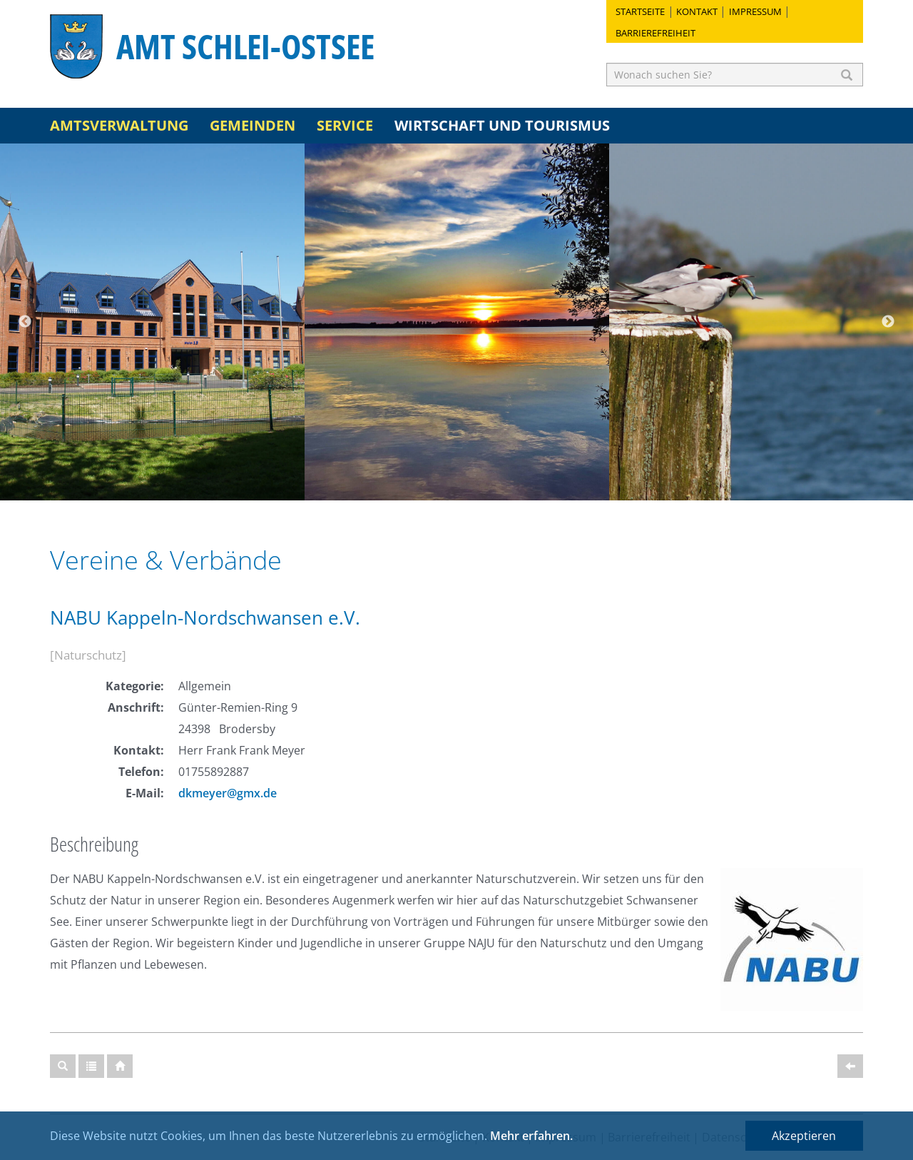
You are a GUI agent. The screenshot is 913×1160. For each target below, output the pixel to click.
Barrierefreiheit (655, 32)
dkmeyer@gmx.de (227, 793)
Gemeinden (252, 125)
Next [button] (888, 322)
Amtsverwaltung (119, 125)
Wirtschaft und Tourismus (502, 125)
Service (345, 125)
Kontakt (697, 11)
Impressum (755, 11)
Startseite (640, 11)
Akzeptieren (804, 1136)
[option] (152, 321)
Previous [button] (25, 322)
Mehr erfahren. (531, 1136)
